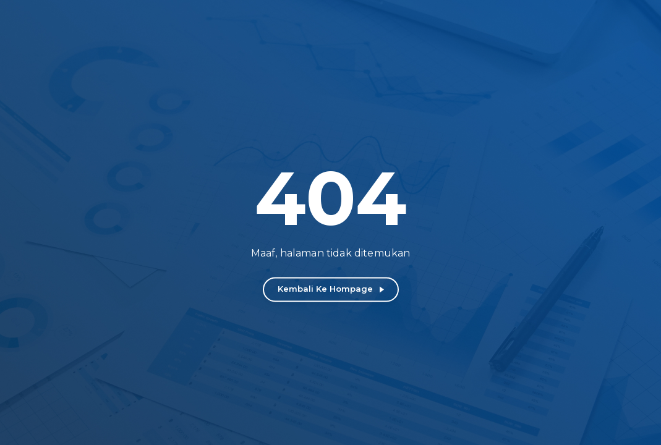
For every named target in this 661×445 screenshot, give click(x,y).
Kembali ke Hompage (325, 289)
